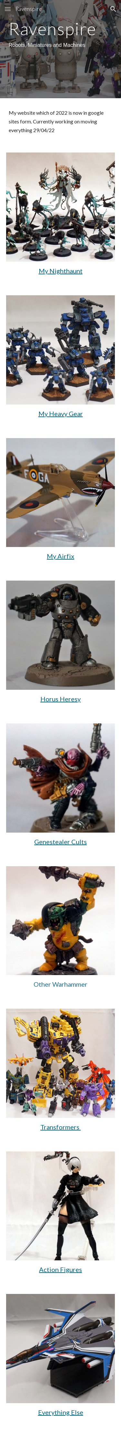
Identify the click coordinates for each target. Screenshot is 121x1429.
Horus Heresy (60, 699)
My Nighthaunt (61, 271)
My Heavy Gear (60, 413)
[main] (60, 34)
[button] (7, 9)
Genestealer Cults (60, 842)
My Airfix (60, 556)
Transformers (60, 1127)
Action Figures (60, 1269)
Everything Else (60, 1412)
